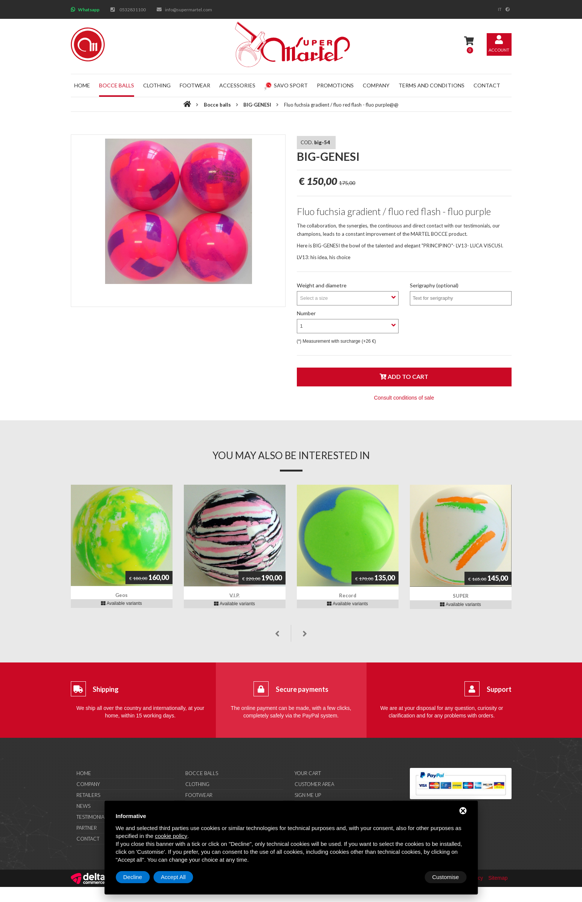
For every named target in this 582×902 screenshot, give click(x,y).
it (500, 9)
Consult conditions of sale (404, 398)
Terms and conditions (431, 85)
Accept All (446, 877)
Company (376, 85)
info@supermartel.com (188, 9)
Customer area (314, 784)
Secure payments (302, 689)
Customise (136, 877)
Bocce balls (116, 85)
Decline (405, 877)
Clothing (157, 85)
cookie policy (171, 836)
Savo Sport (286, 85)
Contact (487, 85)
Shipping (106, 689)
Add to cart (404, 376)
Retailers (88, 795)
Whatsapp (88, 9)
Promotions (335, 85)
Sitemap (497, 878)
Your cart (308, 773)
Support (499, 689)
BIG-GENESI (257, 105)
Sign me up (308, 795)
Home (82, 85)
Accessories (237, 85)
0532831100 (132, 9)
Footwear (195, 85)
